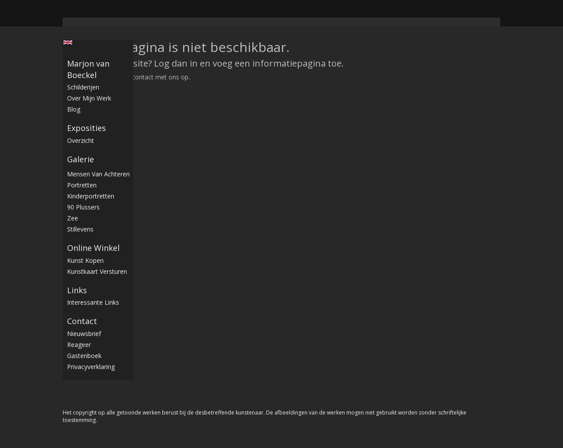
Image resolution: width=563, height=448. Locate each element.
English (68, 42)
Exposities (86, 128)
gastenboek (84, 355)
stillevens (80, 229)
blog (73, 109)
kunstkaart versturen (97, 271)
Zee (72, 218)
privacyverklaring (91, 366)
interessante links (93, 302)
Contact (82, 321)
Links (77, 290)
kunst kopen (85, 260)
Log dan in (176, 63)
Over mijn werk (89, 98)
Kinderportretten (90, 196)
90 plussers (83, 207)
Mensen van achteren (98, 174)
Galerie (80, 159)
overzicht (80, 140)
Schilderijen (83, 87)
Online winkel (93, 248)
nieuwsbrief (84, 333)
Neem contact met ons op (150, 77)
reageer (79, 344)
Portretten (82, 185)
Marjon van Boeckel (88, 69)
